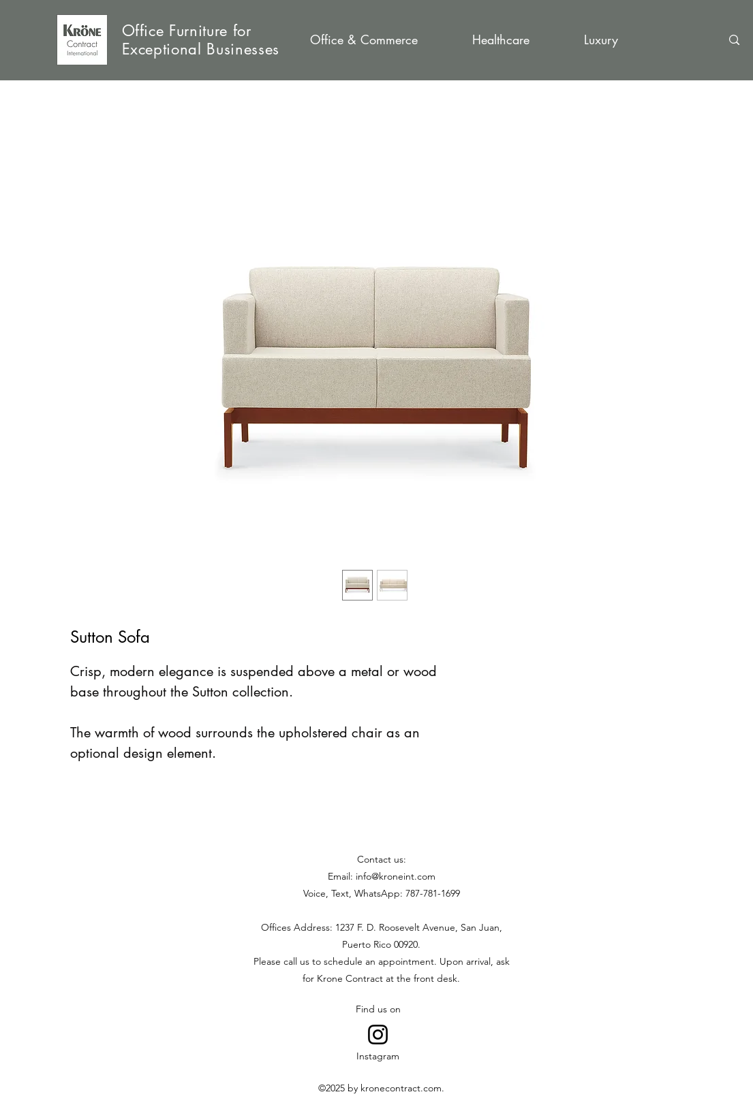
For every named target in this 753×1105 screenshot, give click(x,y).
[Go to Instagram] (378, 1034)
